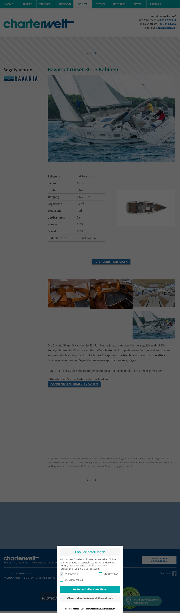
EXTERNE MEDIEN (72, 578)
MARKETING (108, 573)
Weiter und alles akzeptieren (90, 588)
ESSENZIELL (69, 573)
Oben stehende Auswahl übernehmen (90, 597)
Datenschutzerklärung (91, 607)
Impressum (109, 607)
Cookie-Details (72, 607)
